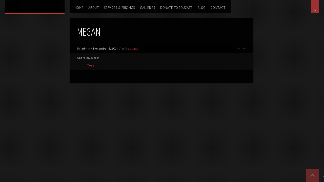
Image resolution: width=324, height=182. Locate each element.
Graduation (132, 48)
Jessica (245, 48)
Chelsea (238, 48)
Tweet (91, 65)
